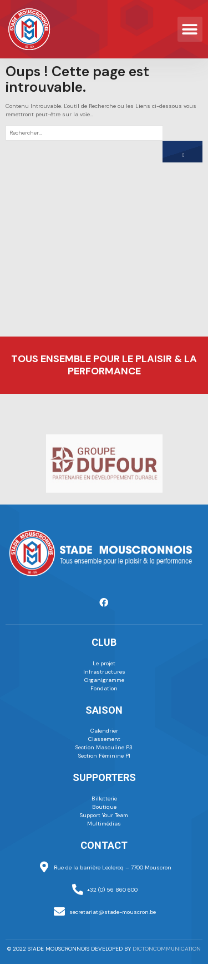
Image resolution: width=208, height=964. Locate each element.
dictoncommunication (167, 948)
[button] (189, 29)
